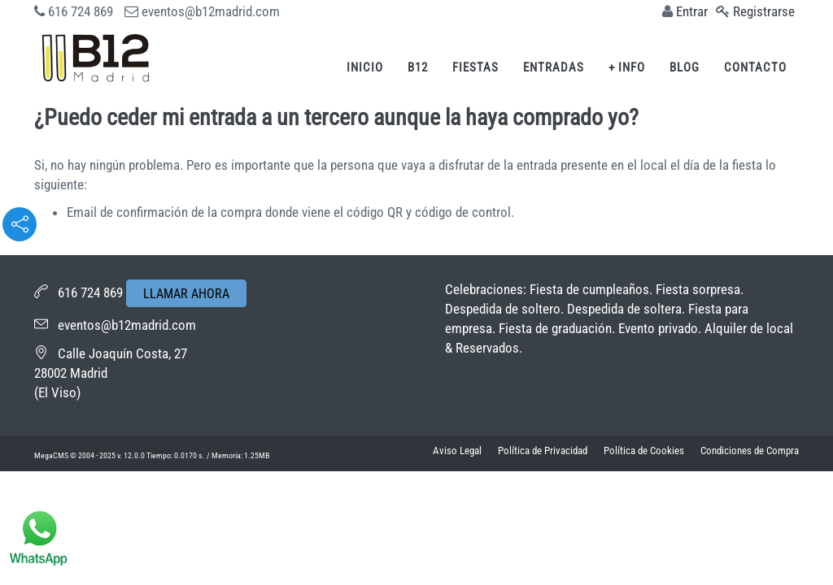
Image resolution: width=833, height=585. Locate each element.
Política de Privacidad (542, 450)
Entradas (553, 67)
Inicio (365, 67)
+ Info (626, 67)
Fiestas (475, 67)
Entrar (692, 11)
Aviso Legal (457, 450)
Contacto (755, 67)
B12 (418, 67)
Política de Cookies (644, 450)
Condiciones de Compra (749, 450)
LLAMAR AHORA (186, 293)
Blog (684, 67)
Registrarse (764, 11)
